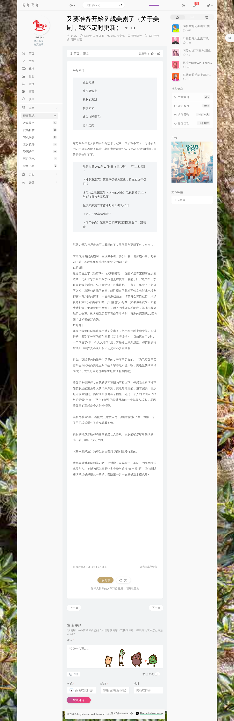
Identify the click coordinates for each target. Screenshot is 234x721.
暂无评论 (136, 36)
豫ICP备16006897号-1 (122, 713)
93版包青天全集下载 (196, 38)
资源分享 (40, 151)
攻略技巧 (40, 123)
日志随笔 (180, 199)
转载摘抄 (40, 137)
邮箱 (104, 684)
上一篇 (74, 608)
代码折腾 (40, 130)
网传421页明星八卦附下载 (199, 50)
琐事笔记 (40, 116)
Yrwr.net (100, 714)
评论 (70, 640)
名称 (70, 684)
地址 (136, 684)
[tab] (177, 17)
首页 (74, 53)
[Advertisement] (115, 521)
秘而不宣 (40, 166)
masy (74, 36)
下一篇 (156, 608)
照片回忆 (40, 159)
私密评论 (148, 674)
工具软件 (40, 144)
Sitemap (110, 714)
